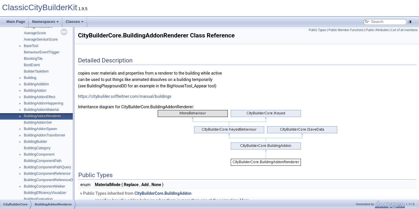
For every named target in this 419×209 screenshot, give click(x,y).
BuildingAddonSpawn (40, 129)
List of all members (404, 30)
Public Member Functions (346, 30)
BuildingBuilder (35, 142)
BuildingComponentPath (42, 161)
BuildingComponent (39, 154)
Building (30, 78)
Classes (75, 21)
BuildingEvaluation (38, 199)
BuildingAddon (35, 91)
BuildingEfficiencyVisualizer (45, 193)
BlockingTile (33, 59)
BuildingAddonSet (38, 122)
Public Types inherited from (135, 193)
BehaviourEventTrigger (41, 52)
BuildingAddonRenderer (42, 116)
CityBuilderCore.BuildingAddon (162, 193)
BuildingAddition (36, 84)
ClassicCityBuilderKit (39, 7)
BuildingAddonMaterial (41, 110)
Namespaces (45, 21)
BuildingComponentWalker (44, 186)
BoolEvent (32, 65)
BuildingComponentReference (47, 174)
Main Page (15, 21)
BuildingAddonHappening (43, 103)
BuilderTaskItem (36, 71)
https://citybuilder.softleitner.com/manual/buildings (124, 96)
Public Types (317, 30)
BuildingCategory (37, 148)
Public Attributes (377, 30)
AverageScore (35, 33)
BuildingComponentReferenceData (51, 180)
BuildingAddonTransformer (44, 135)
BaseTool (31, 46)
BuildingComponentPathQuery (47, 167)
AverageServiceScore (41, 39)
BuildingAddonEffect (39, 97)
